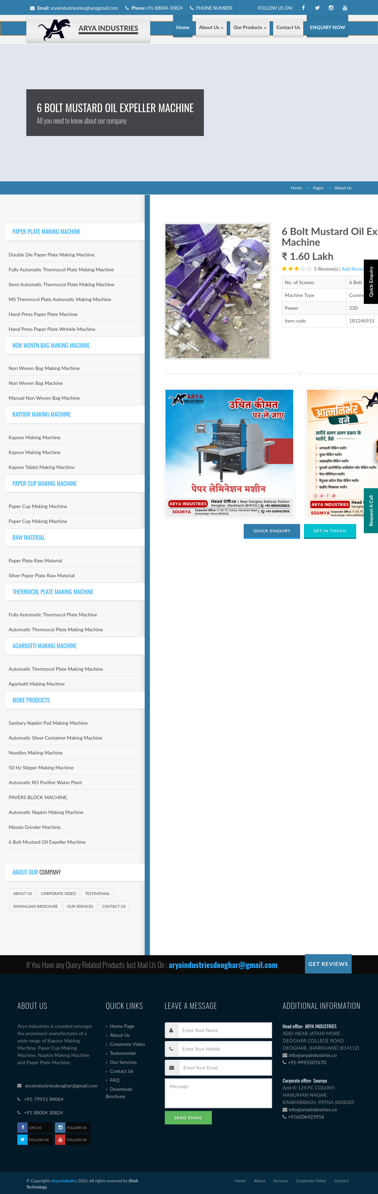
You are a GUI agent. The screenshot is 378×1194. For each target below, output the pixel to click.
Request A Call (371, 583)
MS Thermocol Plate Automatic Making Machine (60, 299)
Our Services (80, 906)
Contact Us (114, 906)
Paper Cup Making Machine (38, 506)
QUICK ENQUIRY (272, 530)
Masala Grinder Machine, (35, 827)
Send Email (188, 1117)
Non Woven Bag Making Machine (44, 368)
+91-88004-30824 (164, 8)
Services (280, 1180)
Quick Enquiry (371, 321)
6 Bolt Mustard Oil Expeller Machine (47, 842)
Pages (318, 187)
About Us (22, 893)
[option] (217, 291)
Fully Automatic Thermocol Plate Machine (53, 614)
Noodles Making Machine (36, 753)
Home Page (122, 1026)
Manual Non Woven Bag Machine (44, 398)
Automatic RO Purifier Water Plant (45, 782)
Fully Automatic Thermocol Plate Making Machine (61, 269)
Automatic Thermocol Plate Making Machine (56, 629)
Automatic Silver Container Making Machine (55, 738)
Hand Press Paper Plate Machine (43, 314)
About (259, 1180)
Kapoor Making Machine (35, 437)
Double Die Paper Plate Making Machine (51, 254)
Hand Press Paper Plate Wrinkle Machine (52, 329)
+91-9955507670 (304, 1062)
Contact (341, 1180)
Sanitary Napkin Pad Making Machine (48, 723)
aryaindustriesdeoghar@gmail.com (84, 8)
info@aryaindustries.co (309, 1055)
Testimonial (97, 893)
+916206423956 (303, 1117)
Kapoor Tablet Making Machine (41, 467)
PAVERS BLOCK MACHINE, (38, 797)
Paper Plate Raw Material (35, 560)
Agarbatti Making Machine (37, 684)
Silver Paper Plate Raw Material (42, 575)
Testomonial (123, 1053)
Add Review (354, 269)
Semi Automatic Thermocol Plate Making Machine (61, 284)
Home (296, 187)
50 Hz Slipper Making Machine (41, 767)
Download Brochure (35, 906)
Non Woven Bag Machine (36, 383)
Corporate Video (58, 893)
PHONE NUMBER (211, 8)
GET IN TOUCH (330, 530)
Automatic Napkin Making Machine (46, 812)
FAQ (115, 1080)
